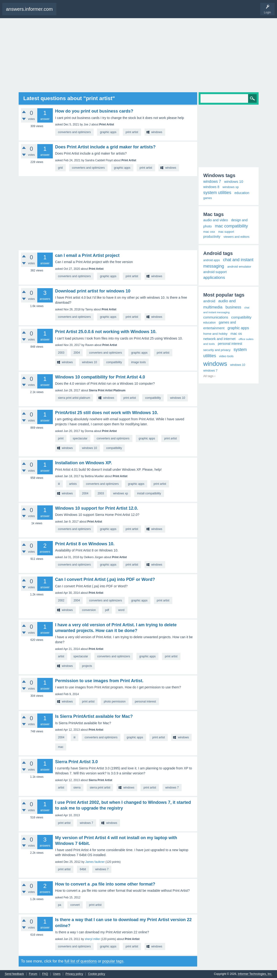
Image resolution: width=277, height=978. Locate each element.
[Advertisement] (139, 55)
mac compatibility (231, 226)
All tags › (209, 376)
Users (56, 974)
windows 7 (172, 787)
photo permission (114, 701)
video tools (226, 356)
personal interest (145, 701)
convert (75, 905)
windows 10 (89, 362)
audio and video (215, 220)
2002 (61, 600)
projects (87, 666)
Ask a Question (84, 11)
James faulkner (95, 862)
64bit (83, 869)
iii (59, 484)
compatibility (114, 362)
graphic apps (108, 132)
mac (61, 747)
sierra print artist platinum (74, 398)
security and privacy (217, 350)
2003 (61, 352)
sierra (77, 787)
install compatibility (149, 493)
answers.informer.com (29, 9)
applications (214, 277)
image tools (138, 362)
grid (60, 167)
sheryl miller (92, 939)
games (207, 198)
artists (73, 484)
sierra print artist (100, 787)
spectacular (80, 438)
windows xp (120, 493)
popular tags (112, 961)
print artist (132, 132)
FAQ (45, 974)
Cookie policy (96, 974)
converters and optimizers (74, 132)
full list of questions (81, 961)
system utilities (217, 192)
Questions (67, 11)
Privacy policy (74, 974)
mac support (226, 231)
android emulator (239, 266)
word (121, 610)
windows (156, 132)
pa (59, 905)
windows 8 (211, 187)
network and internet (219, 339)
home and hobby (215, 333)
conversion (89, 610)
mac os (236, 333)
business (233, 307)
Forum (33, 974)
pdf (107, 610)
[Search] (229, 98)
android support (215, 272)
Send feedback (14, 974)
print (61, 438)
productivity (211, 236)
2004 (77, 352)
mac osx (209, 231)
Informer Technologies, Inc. (255, 974)
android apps (211, 260)
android (209, 301)
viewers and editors (236, 236)
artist (61, 656)
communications (215, 317)
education (241, 193)
